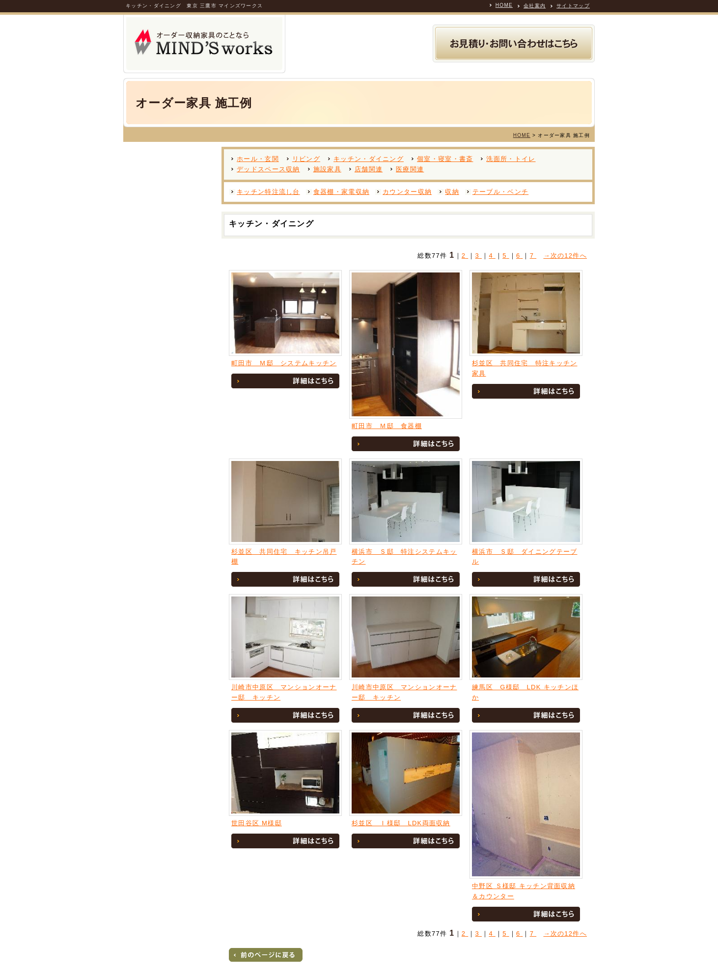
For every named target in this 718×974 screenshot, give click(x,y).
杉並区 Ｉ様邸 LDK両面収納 (401, 823)
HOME (504, 5)
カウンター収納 (407, 191)
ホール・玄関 (258, 158)
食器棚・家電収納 (341, 191)
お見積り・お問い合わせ (513, 43)
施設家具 (327, 169)
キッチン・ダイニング (368, 158)
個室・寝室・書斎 (445, 158)
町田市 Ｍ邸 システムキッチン (284, 363)
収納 (452, 191)
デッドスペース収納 (268, 169)
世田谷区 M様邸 (256, 823)
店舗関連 (369, 169)
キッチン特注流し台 (268, 191)
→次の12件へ (565, 255)
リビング (306, 158)
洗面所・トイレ (510, 158)
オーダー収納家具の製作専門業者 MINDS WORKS (204, 44)
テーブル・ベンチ (500, 191)
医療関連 (410, 169)
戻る (266, 955)
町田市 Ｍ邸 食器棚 (387, 426)
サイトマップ (573, 5)
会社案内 (535, 5)
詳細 (285, 381)
